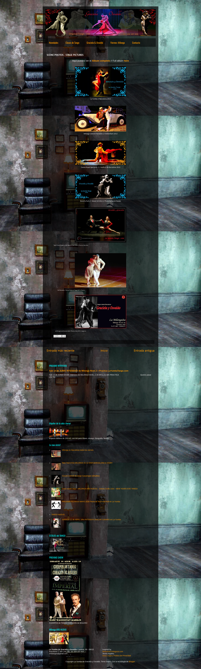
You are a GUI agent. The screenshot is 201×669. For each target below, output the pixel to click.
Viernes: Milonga (117, 42)
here (126, 60)
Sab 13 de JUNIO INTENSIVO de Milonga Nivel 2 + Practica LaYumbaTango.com (89, 371)
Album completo (101, 60)
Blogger (132, 662)
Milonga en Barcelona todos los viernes (77, 450)
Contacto (136, 42)
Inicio (104, 350)
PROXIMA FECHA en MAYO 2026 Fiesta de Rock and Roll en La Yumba (91, 502)
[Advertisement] (100, 400)
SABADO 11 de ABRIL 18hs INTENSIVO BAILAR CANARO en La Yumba (91, 520)
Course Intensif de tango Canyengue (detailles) (81, 476)
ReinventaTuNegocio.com (112, 651)
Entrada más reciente (60, 350)
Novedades (53, 42)
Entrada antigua (144, 350)
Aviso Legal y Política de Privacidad (116, 656)
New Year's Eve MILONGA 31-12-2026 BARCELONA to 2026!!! (87, 463)
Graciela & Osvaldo (95, 42)
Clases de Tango (72, 42)
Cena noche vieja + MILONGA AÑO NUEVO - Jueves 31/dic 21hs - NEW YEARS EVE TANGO (100, 489)
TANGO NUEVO (58, 515)
